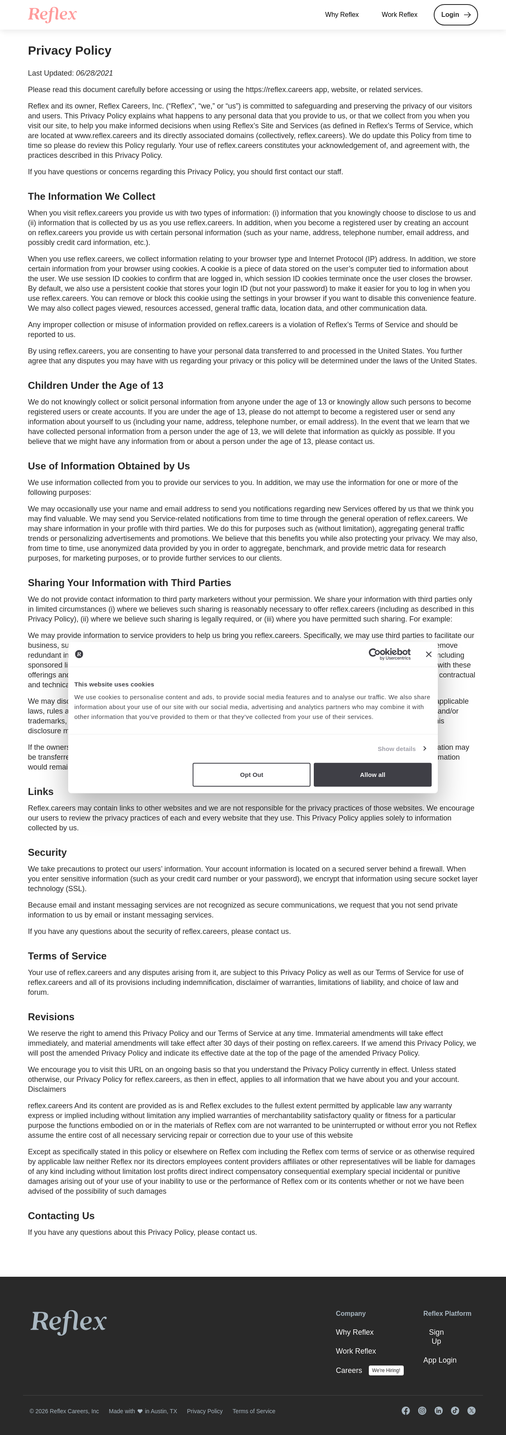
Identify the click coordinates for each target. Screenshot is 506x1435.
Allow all (373, 774)
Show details (397, 748)
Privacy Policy (205, 1411)
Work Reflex (400, 14)
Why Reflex (342, 14)
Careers (349, 1370)
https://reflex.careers (279, 89)
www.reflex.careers (106, 136)
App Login (440, 1360)
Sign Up (436, 1336)
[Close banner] (429, 654)
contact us (356, 441)
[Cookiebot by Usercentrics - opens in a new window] (375, 654)
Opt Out (252, 774)
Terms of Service (402, 972)
